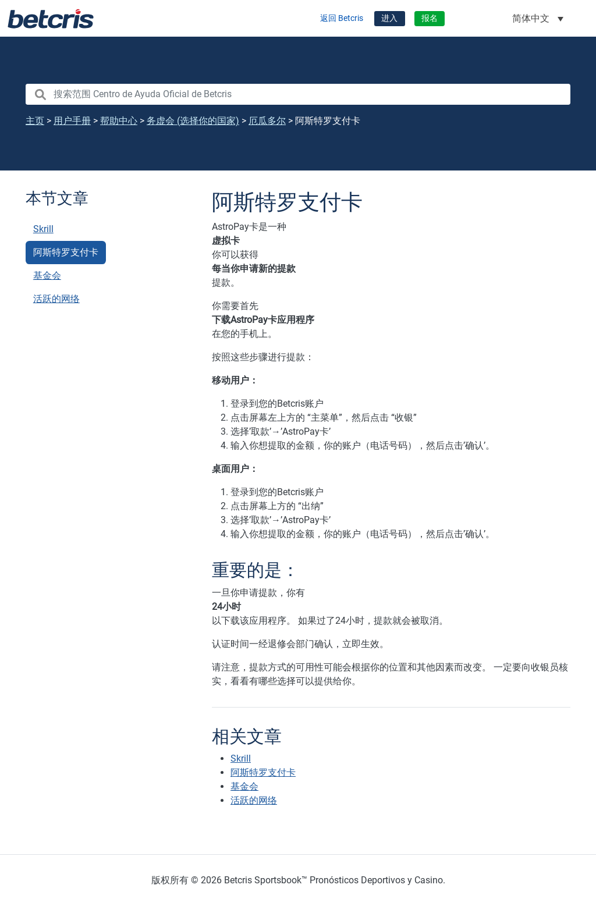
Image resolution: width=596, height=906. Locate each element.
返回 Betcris (341, 18)
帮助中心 (118, 120)
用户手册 (72, 120)
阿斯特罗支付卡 (65, 252)
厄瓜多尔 (267, 120)
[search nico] (298, 94)
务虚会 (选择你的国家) (193, 120)
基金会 (47, 275)
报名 (429, 18)
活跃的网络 (56, 298)
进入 (389, 18)
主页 (35, 120)
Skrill (43, 229)
